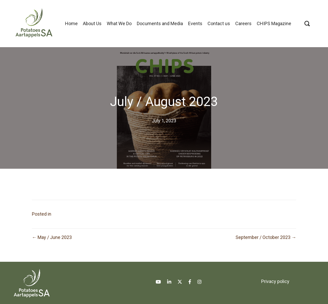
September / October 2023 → (266, 237)
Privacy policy (275, 281)
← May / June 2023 (52, 237)
